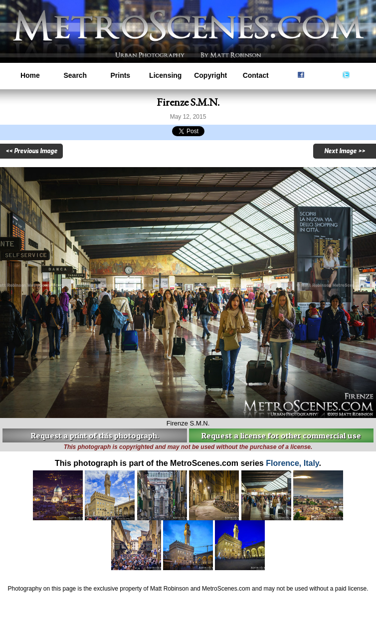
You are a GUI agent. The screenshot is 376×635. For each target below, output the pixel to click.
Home (30, 75)
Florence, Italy (292, 463)
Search (75, 75)
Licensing (165, 75)
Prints (120, 75)
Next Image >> (344, 151)
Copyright (210, 75)
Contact (256, 75)
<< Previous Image (31, 151)
